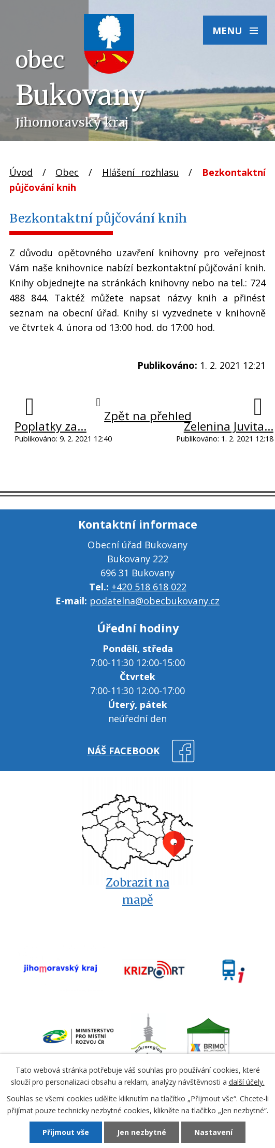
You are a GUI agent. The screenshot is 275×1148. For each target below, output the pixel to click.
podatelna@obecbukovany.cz (155, 600)
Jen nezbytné (141, 1132)
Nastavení (213, 1132)
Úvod (21, 172)
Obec (67, 172)
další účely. (247, 1082)
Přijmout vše (65, 1132)
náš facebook (123, 750)
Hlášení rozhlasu (140, 172)
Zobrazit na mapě (137, 891)
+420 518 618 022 (148, 586)
